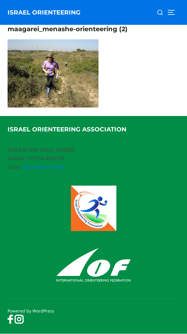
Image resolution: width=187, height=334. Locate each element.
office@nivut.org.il (43, 167)
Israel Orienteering (44, 12)
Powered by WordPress (31, 311)
